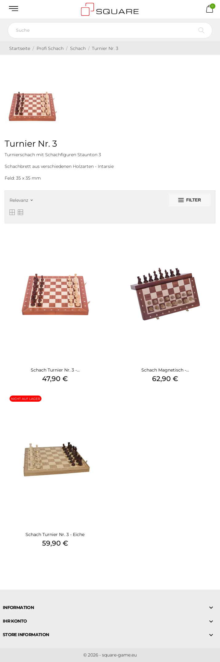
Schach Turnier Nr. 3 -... (55, 370)
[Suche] (110, 30)
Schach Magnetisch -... (165, 370)
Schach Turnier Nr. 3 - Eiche (55, 534)
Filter (189, 199)
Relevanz (21, 200)
